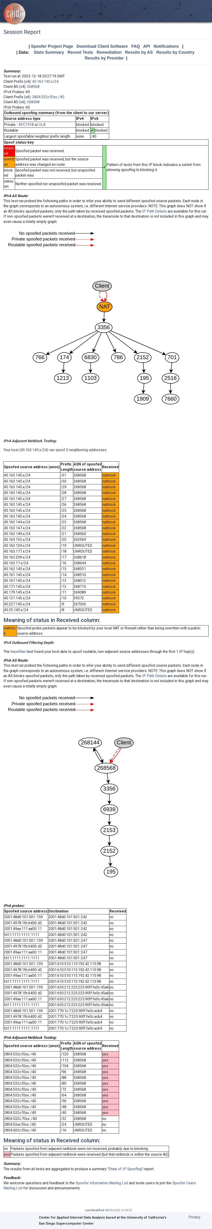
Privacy (194, 1217)
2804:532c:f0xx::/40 (48, 97)
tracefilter (18, 651)
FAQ (135, 46)
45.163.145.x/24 (45, 81)
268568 (33, 86)
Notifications (166, 46)
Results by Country (175, 52)
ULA (42, 124)
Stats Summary (49, 52)
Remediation (109, 52)
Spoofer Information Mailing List (102, 1183)
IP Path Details (154, 211)
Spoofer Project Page (52, 46)
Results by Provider (104, 58)
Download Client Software (102, 46)
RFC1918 (26, 124)
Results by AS (139, 52)
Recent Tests (80, 52)
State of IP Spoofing (125, 1169)
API (146, 46)
